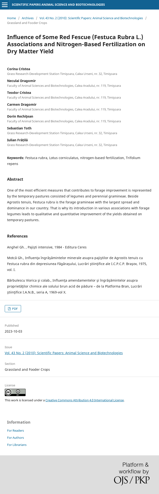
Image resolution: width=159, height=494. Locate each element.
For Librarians (16, 445)
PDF (14, 308)
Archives (28, 18)
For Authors (15, 437)
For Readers (15, 430)
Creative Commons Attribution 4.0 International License (84, 400)
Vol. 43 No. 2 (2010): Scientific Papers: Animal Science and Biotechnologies (91, 18)
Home (11, 18)
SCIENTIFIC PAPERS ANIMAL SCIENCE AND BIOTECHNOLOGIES (58, 4)
